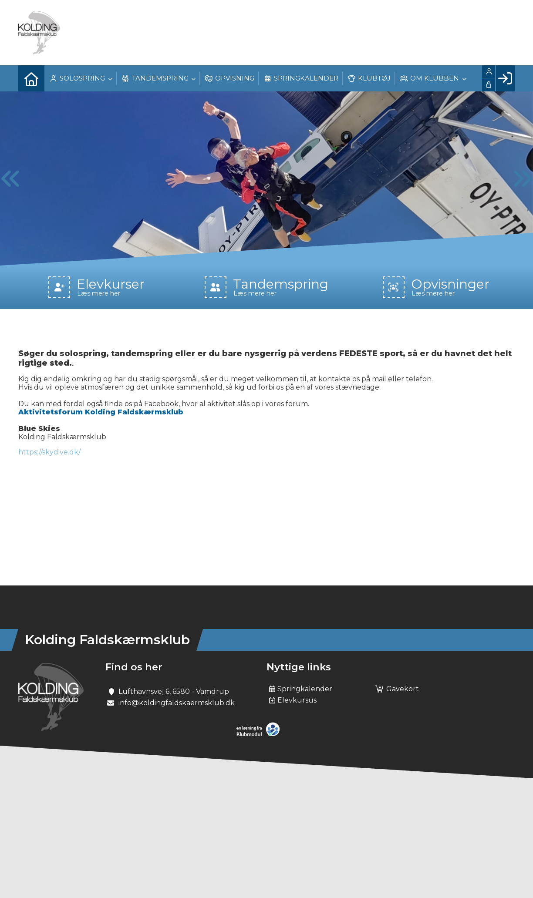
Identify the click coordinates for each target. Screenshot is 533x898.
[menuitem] (31, 78)
